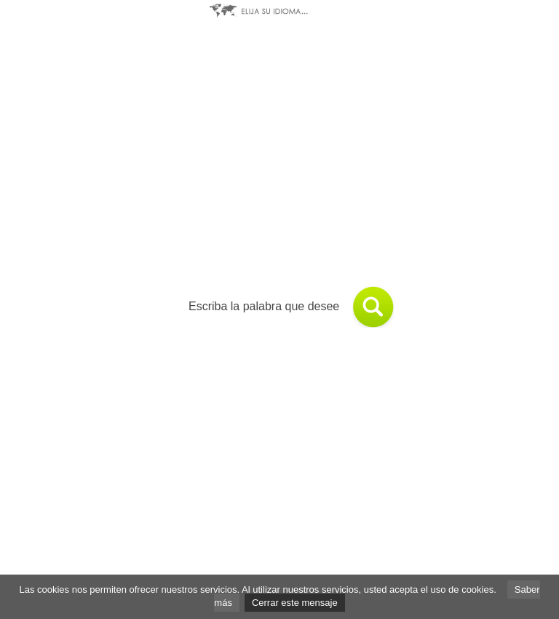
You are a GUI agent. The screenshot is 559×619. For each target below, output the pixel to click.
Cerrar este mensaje (295, 602)
